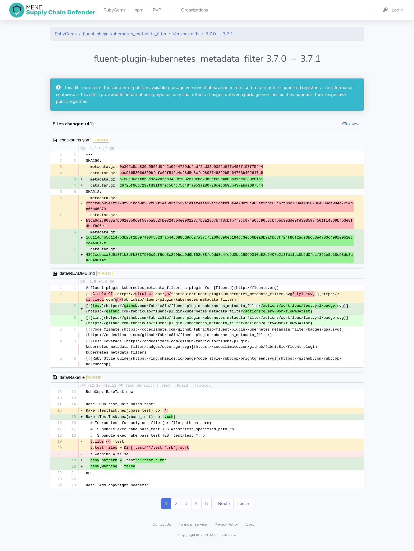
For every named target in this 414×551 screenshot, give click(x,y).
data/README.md (77, 274)
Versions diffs (186, 34)
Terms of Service (193, 529)
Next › (224, 508)
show (353, 123)
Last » (243, 508)
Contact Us (162, 529)
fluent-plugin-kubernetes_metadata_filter (124, 34)
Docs (250, 529)
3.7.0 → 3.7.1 (219, 34)
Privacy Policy (226, 529)
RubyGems (66, 34)
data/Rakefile (72, 379)
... (213, 506)
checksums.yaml (75, 139)
